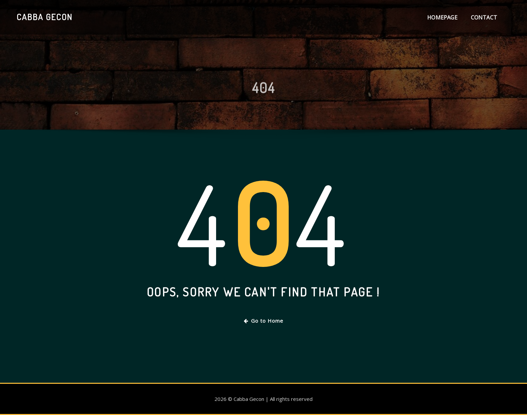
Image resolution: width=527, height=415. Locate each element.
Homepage (442, 17)
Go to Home (263, 320)
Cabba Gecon (44, 16)
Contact (484, 17)
